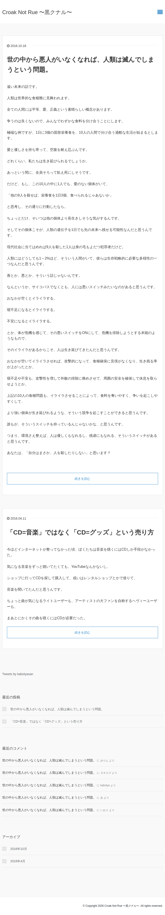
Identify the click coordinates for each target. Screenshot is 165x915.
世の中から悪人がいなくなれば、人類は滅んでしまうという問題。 (57, 709)
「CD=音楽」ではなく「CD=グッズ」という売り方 (80, 532)
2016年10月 (18, 849)
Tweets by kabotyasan (17, 674)
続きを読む (82, 478)
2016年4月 (17, 861)
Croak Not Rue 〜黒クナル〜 (37, 12)
